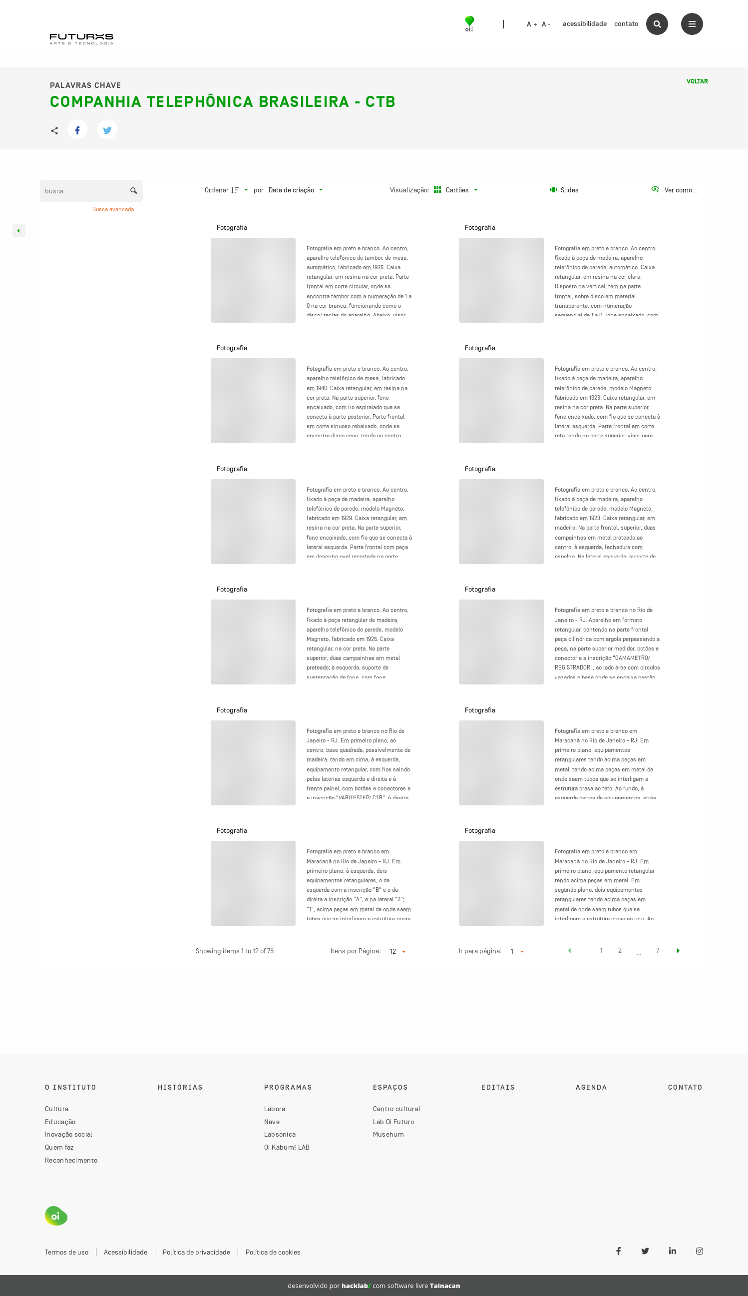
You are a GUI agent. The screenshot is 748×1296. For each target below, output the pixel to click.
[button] (570, 951)
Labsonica (280, 1134)
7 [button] (657, 950)
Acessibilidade (125, 1252)
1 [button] (601, 950)
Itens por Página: (356, 951)
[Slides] (564, 190)
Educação (60, 1122)
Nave (272, 1122)
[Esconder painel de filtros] (18, 230)
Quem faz (59, 1147)
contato (626, 23)
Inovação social (69, 1134)
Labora (275, 1109)
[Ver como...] (674, 190)
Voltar (697, 81)
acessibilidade (585, 23)
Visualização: (410, 190)
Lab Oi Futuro (393, 1122)
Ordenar (217, 190)
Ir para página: (480, 951)
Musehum (388, 1134)
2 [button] (620, 950)
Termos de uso (66, 1252)
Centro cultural (397, 1109)
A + (532, 24)
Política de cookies (273, 1252)
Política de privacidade (196, 1252)
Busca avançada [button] (113, 209)
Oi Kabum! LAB (287, 1147)
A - (546, 24)
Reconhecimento (71, 1160)
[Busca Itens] (91, 191)
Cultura (56, 1109)
